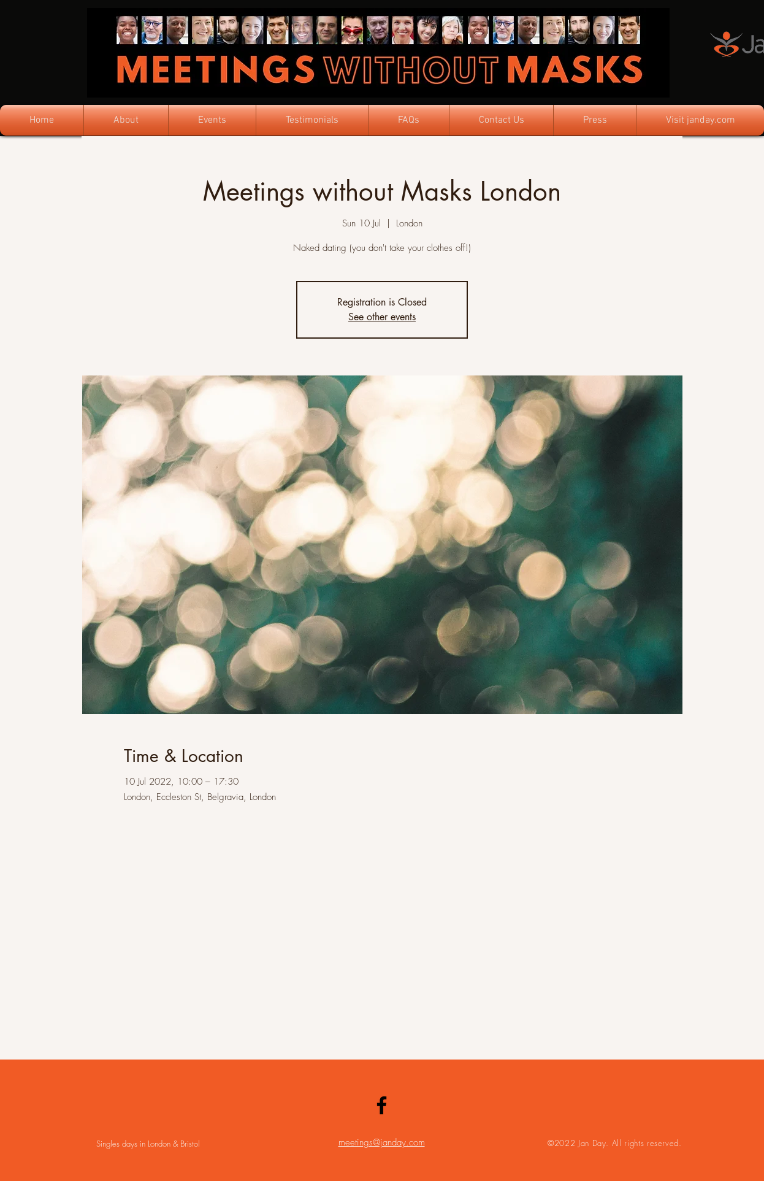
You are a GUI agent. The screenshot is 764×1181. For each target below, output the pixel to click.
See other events (382, 316)
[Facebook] (382, 1105)
